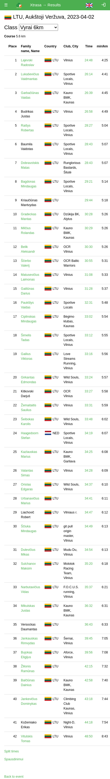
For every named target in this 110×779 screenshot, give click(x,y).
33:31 (89, 405)
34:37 (89, 484)
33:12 (89, 335)
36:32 (89, 606)
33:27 (89, 391)
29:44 (89, 200)
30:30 (89, 247)
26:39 (89, 93)
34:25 (89, 452)
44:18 (89, 722)
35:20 (89, 564)
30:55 (89, 261)
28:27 (89, 125)
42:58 (89, 680)
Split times (11, 751)
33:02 (89, 316)
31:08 (89, 275)
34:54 (89, 550)
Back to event (13, 776)
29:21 (89, 181)
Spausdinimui (13, 759)
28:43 (89, 144)
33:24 (89, 377)
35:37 (89, 587)
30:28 (89, 214)
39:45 (89, 638)
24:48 (89, 60)
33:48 (89, 419)
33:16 (89, 354)
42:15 (89, 666)
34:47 (89, 512)
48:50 (89, 736)
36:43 (89, 624)
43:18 (89, 699)
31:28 (89, 289)
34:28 (89, 470)
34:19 (89, 433)
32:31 (89, 302)
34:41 (89, 498)
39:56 (89, 652)
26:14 (89, 74)
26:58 (89, 111)
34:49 (89, 526)
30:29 (89, 228)
